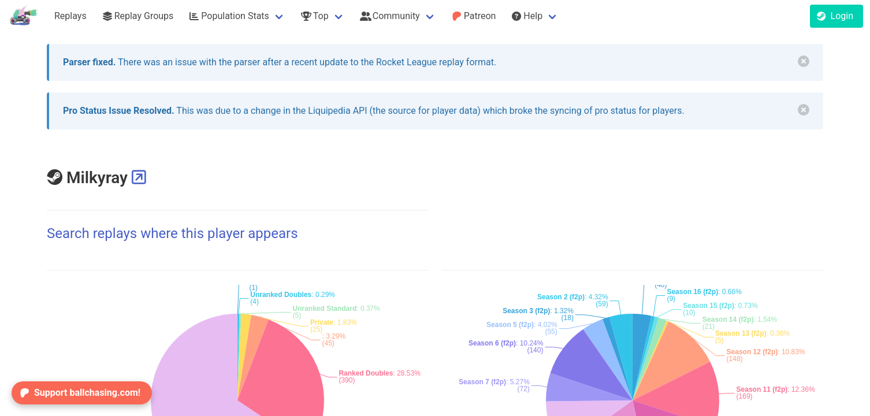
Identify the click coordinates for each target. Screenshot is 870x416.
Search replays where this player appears (172, 233)
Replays (70, 15)
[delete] (803, 61)
